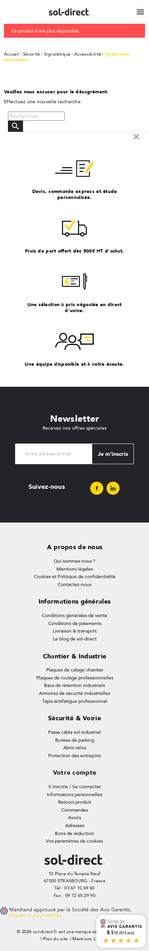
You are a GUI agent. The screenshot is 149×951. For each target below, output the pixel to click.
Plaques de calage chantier (74, 670)
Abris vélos (74, 747)
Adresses (74, 825)
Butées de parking (74, 740)
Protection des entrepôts (74, 755)
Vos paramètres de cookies (74, 841)
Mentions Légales (90, 938)
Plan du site (55, 938)
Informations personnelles (74, 794)
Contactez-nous (74, 584)
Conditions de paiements (74, 623)
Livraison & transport (75, 631)
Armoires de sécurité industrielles (74, 693)
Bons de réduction (74, 833)
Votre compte (74, 772)
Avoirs (74, 817)
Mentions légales (74, 569)
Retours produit (74, 802)
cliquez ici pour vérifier (34, 915)
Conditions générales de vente (74, 615)
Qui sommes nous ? (74, 561)
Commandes (74, 810)
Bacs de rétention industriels (74, 685)
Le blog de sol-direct (75, 639)
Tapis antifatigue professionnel (74, 701)
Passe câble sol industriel (74, 732)
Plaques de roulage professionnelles (74, 678)
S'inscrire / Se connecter (74, 786)
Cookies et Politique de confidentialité (75, 576)
